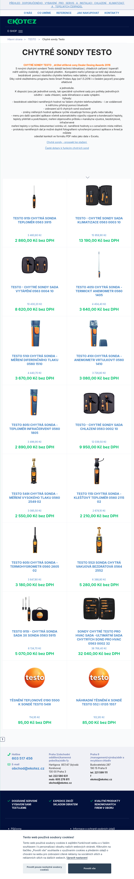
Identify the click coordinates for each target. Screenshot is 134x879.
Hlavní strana (15, 39)
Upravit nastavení (77, 857)
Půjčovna (16, 828)
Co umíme (44, 12)
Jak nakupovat (88, 12)
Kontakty (112, 12)
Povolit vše (90, 868)
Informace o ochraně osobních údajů (94, 828)
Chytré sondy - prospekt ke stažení (67, 142)
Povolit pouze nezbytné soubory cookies (44, 868)
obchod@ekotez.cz (28, 768)
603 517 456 (22, 758)
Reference (63, 12)
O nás (28, 12)
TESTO (32, 39)
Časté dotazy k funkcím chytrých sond (67, 148)
